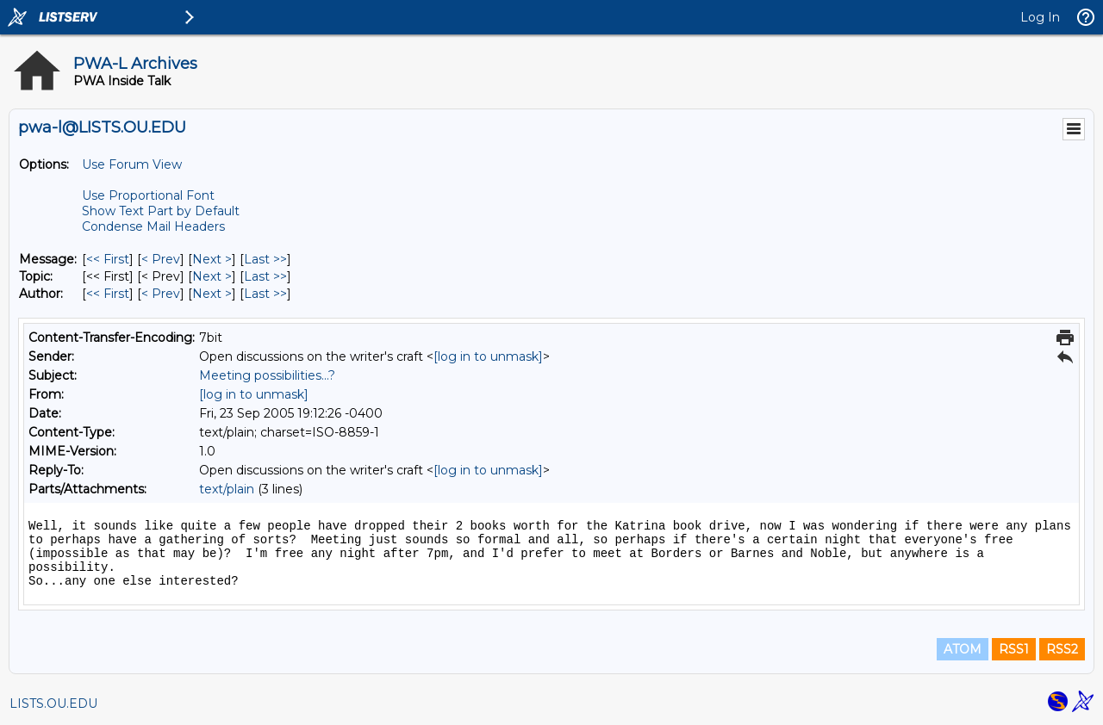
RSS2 (1062, 649)
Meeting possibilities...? (267, 375)
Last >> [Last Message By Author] (265, 293)
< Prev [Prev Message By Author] (160, 293)
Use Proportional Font (148, 195)
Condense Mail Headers (153, 226)
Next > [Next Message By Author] (212, 293)
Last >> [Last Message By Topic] (265, 276)
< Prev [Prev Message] (160, 259)
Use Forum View (132, 164)
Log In (1040, 17)
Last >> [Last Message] (265, 259)
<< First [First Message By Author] (107, 293)
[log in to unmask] (488, 356)
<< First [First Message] (107, 259)
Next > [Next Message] (212, 259)
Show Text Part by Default (161, 211)
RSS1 (1014, 649)
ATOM (962, 649)
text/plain (226, 489)
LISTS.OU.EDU (53, 703)
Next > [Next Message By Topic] (212, 276)
